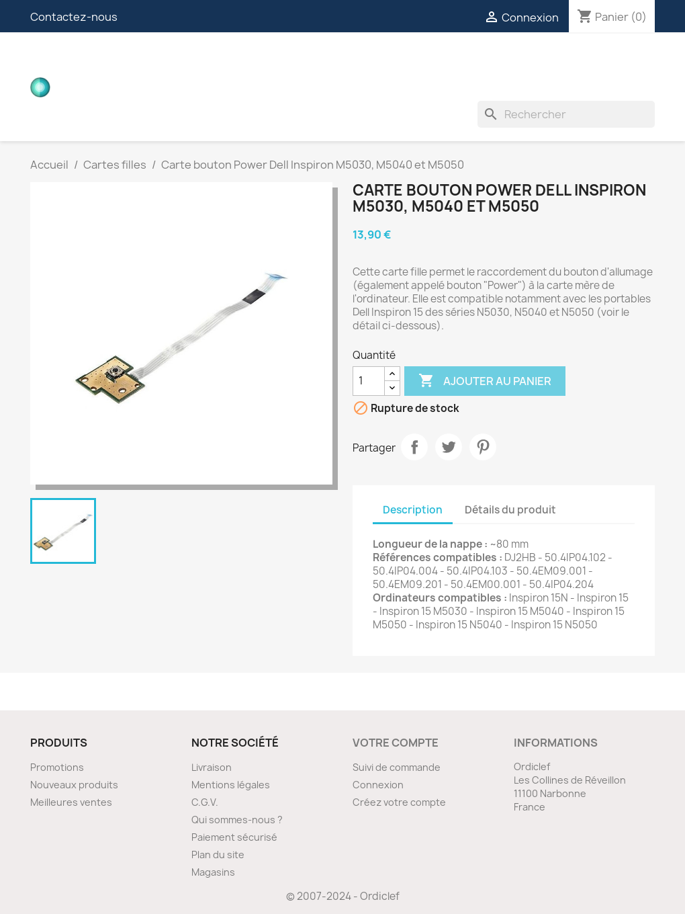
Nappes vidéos (293, 60)
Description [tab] (413, 510)
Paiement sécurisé (234, 837)
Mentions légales (230, 784)
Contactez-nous (74, 16)
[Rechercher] (566, 114)
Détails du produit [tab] (510, 510)
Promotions (57, 767)
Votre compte (396, 742)
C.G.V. (204, 802)
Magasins (213, 872)
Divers (269, 87)
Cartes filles (194, 60)
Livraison (211, 767)
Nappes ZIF (481, 60)
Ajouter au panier (484, 381)
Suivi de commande (397, 767)
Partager (414, 446)
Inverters (557, 60)
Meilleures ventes (71, 802)
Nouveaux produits (74, 784)
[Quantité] (369, 381)
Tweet (448, 446)
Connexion (378, 784)
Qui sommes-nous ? (237, 819)
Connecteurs (393, 60)
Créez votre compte (399, 802)
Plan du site (217, 854)
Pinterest (482, 446)
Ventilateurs (194, 87)
